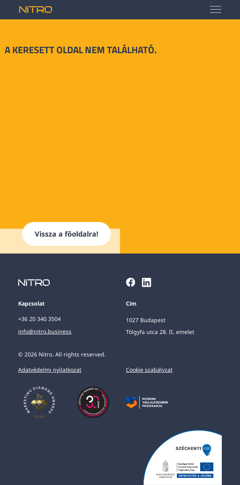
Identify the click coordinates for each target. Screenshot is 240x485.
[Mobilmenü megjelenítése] (216, 9)
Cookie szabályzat (149, 369)
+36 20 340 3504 (39, 319)
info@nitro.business (44, 331)
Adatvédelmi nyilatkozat (49, 369)
